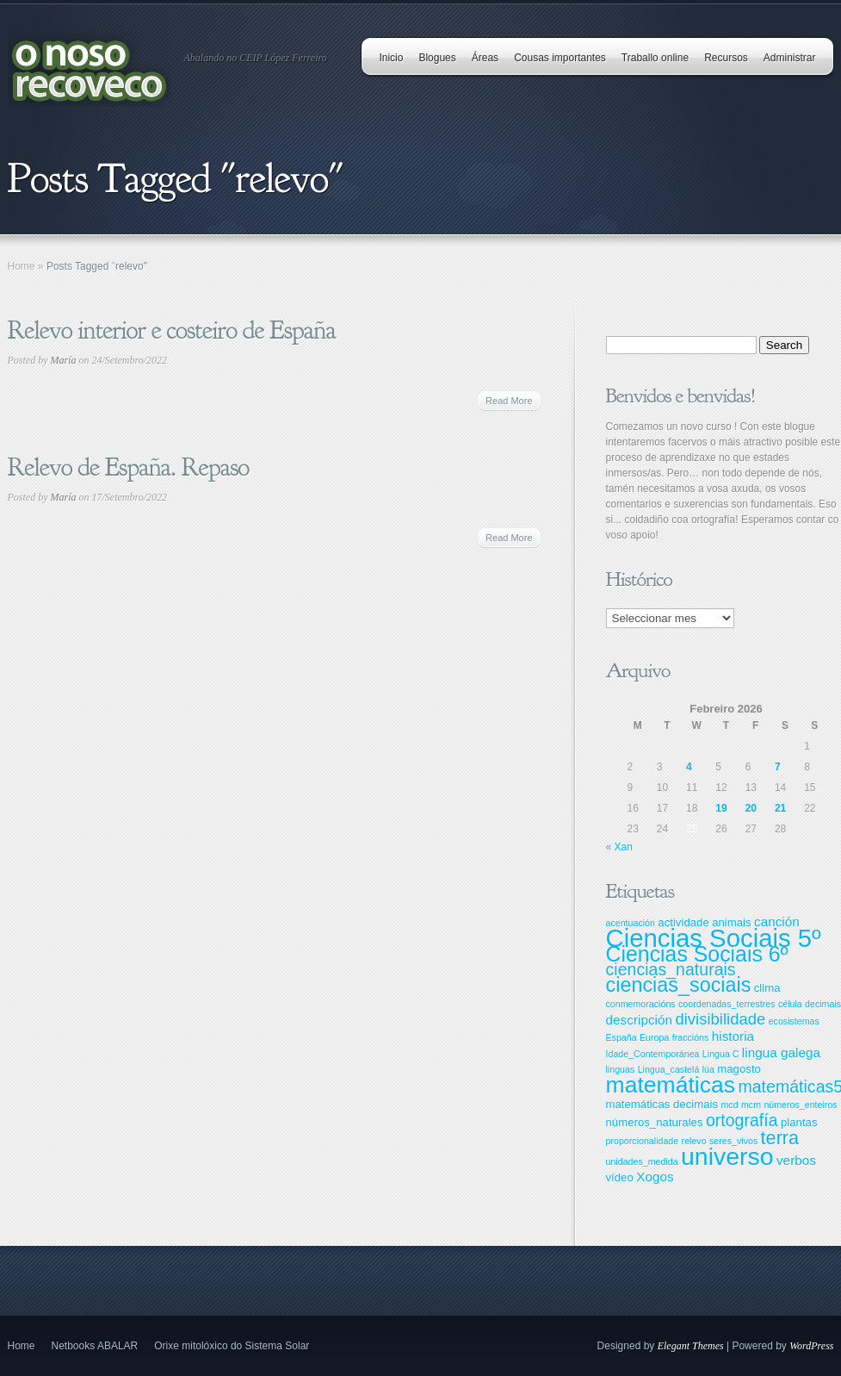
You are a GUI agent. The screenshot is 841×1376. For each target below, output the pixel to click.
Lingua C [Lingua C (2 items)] (720, 1054)
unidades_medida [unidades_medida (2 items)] (642, 1161)
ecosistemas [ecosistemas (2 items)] (794, 1021)
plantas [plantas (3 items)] (799, 1122)
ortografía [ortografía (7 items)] (742, 1120)
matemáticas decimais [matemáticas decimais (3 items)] (662, 1104)
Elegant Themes (691, 1346)
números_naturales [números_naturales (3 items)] (654, 1122)
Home (21, 266)
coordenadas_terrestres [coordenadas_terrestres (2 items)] (727, 1004)
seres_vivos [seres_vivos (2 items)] (733, 1141)
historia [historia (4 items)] (733, 1036)
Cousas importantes (560, 58)
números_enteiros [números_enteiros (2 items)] (800, 1104)
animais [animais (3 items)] (731, 922)
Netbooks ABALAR (95, 1346)
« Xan (619, 847)
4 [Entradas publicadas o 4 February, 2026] (689, 767)
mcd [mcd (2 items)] (729, 1104)
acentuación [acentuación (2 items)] (630, 923)
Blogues (436, 58)
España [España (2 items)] (621, 1037)
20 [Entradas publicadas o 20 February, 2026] (751, 808)
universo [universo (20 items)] (727, 1156)
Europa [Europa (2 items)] (654, 1037)
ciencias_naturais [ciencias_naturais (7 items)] (671, 969)
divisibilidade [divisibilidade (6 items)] (720, 1019)
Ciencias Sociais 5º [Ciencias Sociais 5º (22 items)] (713, 938)
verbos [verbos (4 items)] (796, 1160)
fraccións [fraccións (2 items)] (690, 1037)
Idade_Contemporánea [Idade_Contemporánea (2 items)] (653, 1054)
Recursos (726, 58)
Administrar (790, 58)
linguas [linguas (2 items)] (620, 1069)
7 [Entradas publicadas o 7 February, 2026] (778, 767)
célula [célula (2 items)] (790, 1004)
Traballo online (655, 58)
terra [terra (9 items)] (780, 1138)
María (64, 360)
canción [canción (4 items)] (777, 921)
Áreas (485, 58)
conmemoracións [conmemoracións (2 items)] (641, 1004)
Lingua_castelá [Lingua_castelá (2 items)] (669, 1069)
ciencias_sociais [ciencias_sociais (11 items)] (678, 985)
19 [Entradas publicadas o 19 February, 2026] (721, 808)
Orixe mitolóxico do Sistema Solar (231, 1346)
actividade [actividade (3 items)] (683, 922)
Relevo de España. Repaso (129, 467)
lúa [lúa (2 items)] (708, 1069)
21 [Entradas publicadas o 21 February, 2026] (780, 808)
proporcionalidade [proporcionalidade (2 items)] (642, 1141)
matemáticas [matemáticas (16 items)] (671, 1085)
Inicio (391, 58)
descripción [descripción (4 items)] (639, 1019)
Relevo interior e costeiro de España (172, 330)
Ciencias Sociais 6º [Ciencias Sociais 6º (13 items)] (697, 954)
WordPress (811, 1346)
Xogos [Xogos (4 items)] (654, 1176)
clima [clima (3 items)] (767, 987)
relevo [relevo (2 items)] (694, 1141)
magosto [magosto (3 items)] (739, 1068)
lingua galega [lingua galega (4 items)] (781, 1052)
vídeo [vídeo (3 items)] (620, 1177)
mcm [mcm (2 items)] (751, 1104)
